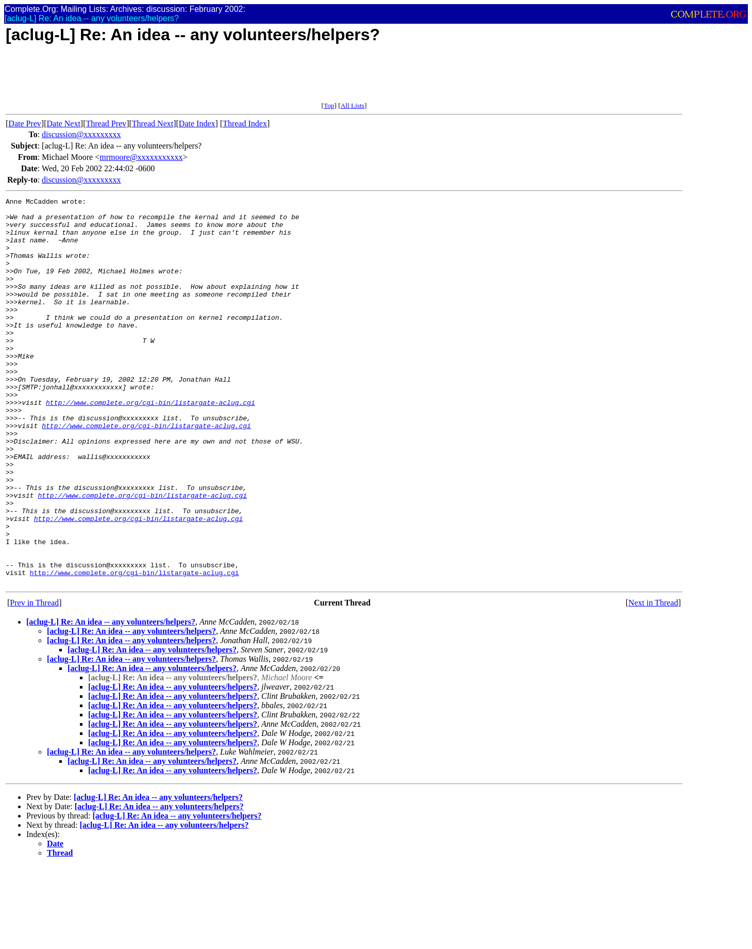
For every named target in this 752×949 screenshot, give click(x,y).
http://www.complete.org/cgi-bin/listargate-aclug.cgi (150, 444)
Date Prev (24, 123)
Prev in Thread (34, 680)
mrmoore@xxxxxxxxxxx (140, 157)
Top (329, 105)
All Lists (352, 105)
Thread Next (152, 123)
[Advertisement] (193, 78)
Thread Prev (106, 123)
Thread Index (245, 123)
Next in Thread (653, 680)
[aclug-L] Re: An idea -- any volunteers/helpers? (110, 699)
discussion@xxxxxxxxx (81, 134)
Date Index (197, 123)
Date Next (63, 123)
